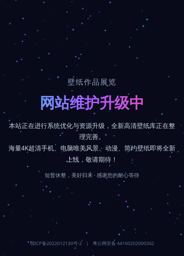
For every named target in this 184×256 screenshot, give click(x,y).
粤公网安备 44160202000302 (123, 243)
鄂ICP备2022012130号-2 (56, 243)
